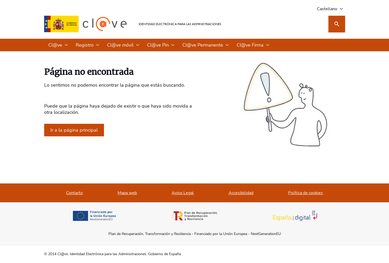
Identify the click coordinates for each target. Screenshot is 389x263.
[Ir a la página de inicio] (74, 130)
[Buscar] (336, 24)
